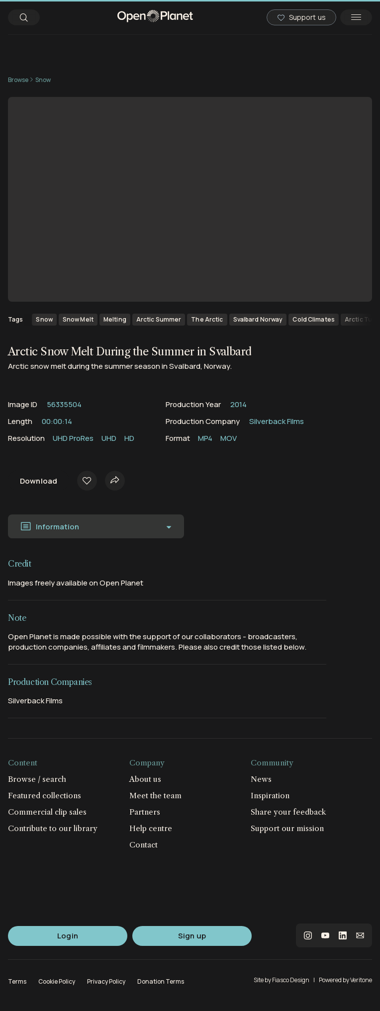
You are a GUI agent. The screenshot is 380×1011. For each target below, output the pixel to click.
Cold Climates (313, 319)
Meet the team (155, 795)
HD (129, 438)
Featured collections (44, 795)
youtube (325, 935)
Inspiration (270, 795)
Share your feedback (288, 812)
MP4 (205, 438)
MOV (228, 438)
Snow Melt (78, 319)
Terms (17, 981)
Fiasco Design (290, 980)
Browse (18, 80)
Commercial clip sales (47, 812)
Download (38, 481)
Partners (144, 812)
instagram (308, 935)
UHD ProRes (73, 438)
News (261, 779)
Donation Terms (160, 981)
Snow (43, 80)
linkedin (343, 935)
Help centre (150, 828)
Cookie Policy (56, 981)
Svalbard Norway (258, 319)
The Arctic (207, 319)
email (360, 935)
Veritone (361, 980)
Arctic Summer (159, 319)
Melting (114, 319)
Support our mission (287, 828)
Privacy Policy (106, 981)
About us (145, 779)
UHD (108, 438)
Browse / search (37, 779)
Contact (143, 844)
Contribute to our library (52, 828)
